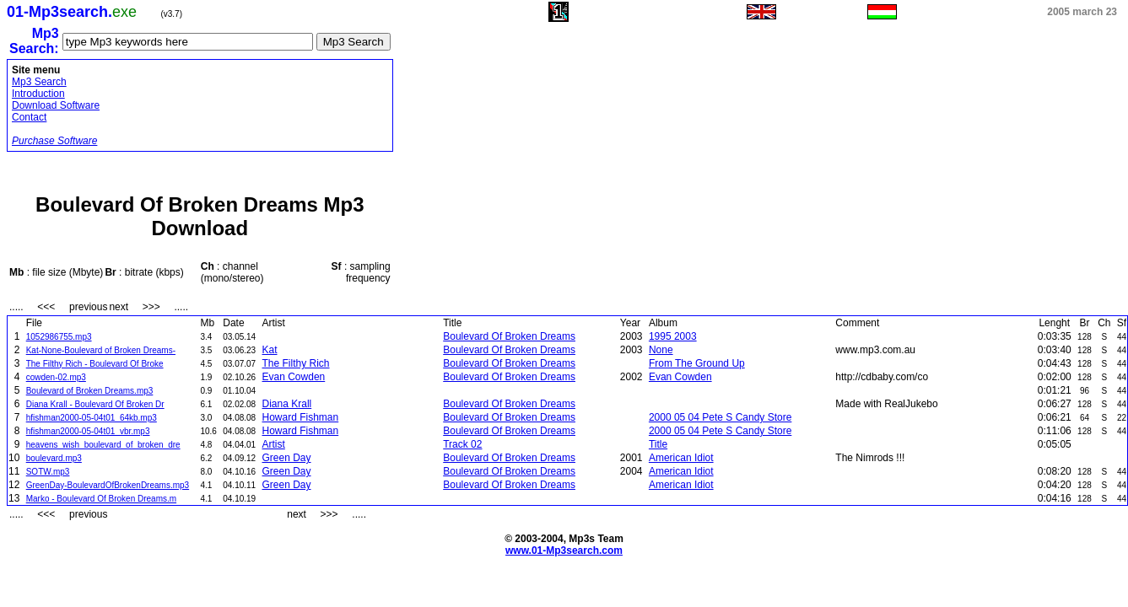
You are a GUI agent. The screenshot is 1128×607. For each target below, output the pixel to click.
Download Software (56, 105)
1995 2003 (673, 336)
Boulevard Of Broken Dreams (509, 336)
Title (658, 444)
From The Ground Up (697, 363)
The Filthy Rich (296, 363)
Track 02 (462, 444)
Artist (273, 444)
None (661, 350)
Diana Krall (287, 404)
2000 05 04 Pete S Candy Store (720, 417)
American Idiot (681, 458)
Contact (29, 117)
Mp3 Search (39, 82)
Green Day (286, 458)
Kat (270, 350)
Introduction (38, 93)
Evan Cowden (294, 377)
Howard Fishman (300, 417)
